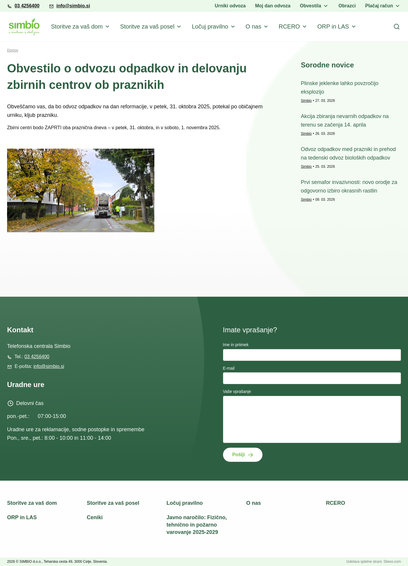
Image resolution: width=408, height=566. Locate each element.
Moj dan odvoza (272, 5)
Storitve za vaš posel (147, 26)
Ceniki (95, 517)
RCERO (289, 26)
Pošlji (238, 454)
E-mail (229, 368)
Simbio (306, 101)
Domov (12, 50)
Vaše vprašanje (237, 391)
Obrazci (347, 5)
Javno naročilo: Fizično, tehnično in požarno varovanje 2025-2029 (196, 524)
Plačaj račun (379, 5)
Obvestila (310, 5)
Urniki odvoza (230, 5)
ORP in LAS (333, 26)
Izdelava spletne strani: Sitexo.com (373, 562)
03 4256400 (26, 5)
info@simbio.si (73, 5)
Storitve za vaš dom (77, 26)
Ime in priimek (236, 344)
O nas (253, 26)
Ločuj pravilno (210, 26)
